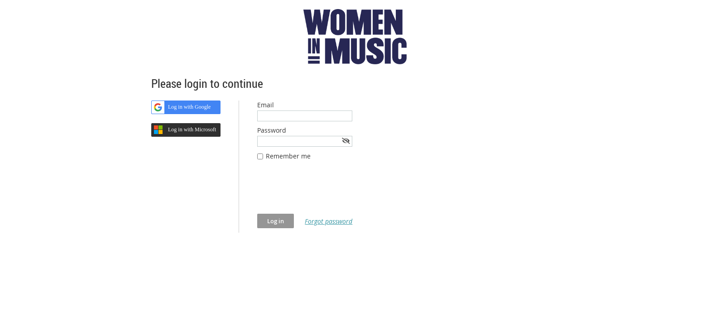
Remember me (288, 156)
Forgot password (328, 221)
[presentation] (326, 191)
